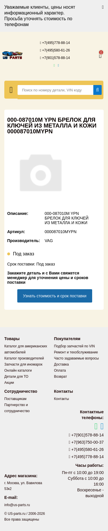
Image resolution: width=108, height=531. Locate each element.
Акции (9, 383)
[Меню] (11, 90)
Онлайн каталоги (18, 370)
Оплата (60, 370)
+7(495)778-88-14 (55, 43)
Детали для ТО (16, 377)
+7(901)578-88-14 (55, 58)
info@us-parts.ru (17, 505)
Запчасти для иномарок (23, 364)
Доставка (61, 364)
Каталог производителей (24, 358)
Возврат (60, 377)
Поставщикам (15, 399)
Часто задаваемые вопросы (76, 358)
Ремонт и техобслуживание (76, 352)
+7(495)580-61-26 (55, 50)
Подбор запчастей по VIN (74, 346)
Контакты (61, 399)
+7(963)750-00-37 (86, 442)
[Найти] (97, 90)
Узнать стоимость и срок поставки (54, 296)
